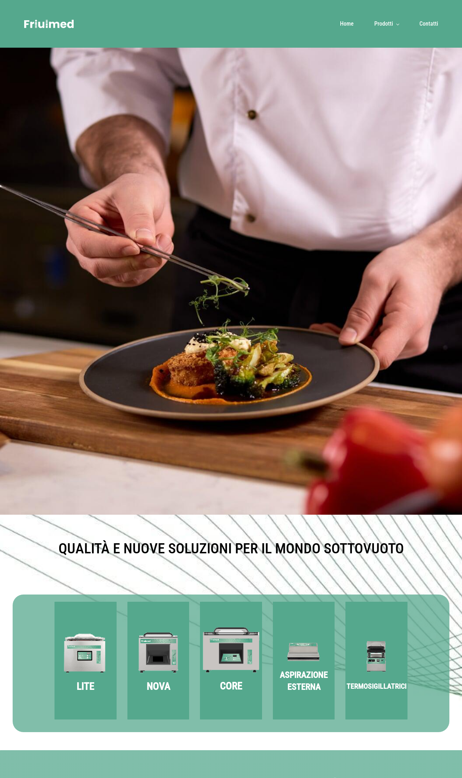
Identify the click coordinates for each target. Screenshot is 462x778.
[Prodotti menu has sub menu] (387, 24)
